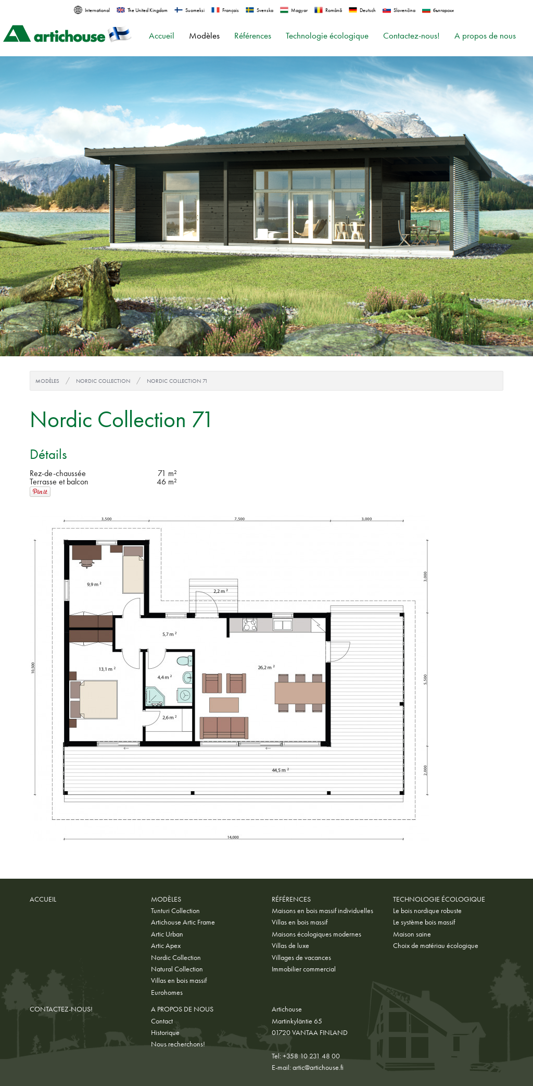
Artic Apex (166, 945)
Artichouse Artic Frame (183, 922)
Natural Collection (177, 968)
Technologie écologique (327, 35)
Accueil (161, 35)
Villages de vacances (301, 957)
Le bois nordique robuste (427, 910)
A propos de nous (485, 35)
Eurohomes (167, 992)
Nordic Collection (103, 380)
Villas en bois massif (179, 980)
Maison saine (412, 934)
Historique (165, 1032)
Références (252, 35)
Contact (162, 1021)
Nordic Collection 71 (177, 380)
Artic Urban (167, 934)
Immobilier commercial (304, 968)
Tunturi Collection (175, 910)
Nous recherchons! (178, 1043)
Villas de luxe (290, 945)
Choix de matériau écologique (435, 945)
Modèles (204, 35)
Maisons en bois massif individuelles (322, 910)
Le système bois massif (424, 922)
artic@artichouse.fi (318, 1067)
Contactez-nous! (411, 35)
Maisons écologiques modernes (316, 934)
